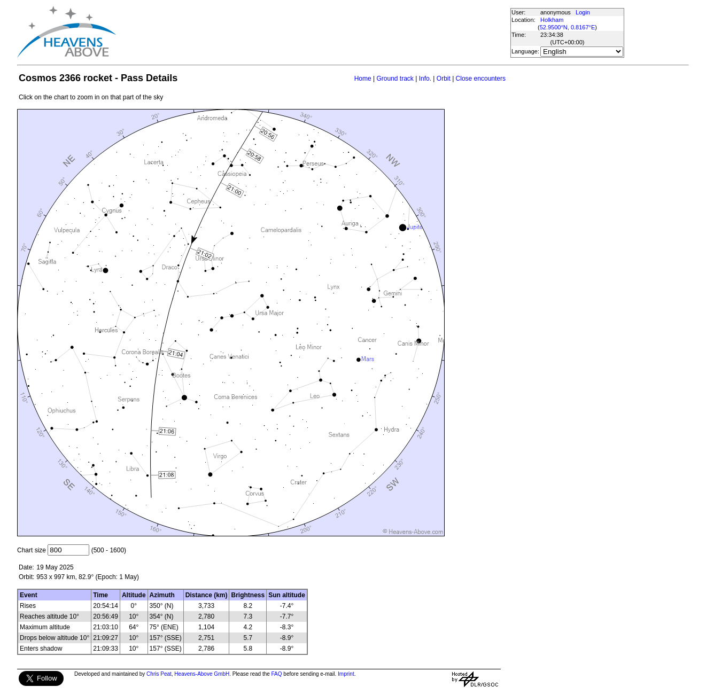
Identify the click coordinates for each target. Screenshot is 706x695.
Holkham (551, 20)
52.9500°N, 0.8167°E (567, 27)
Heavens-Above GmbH (201, 674)
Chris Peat (159, 674)
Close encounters (481, 78)
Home (362, 78)
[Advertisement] (312, 32)
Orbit (444, 78)
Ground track (394, 78)
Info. (425, 78)
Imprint (346, 674)
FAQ (276, 674)
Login (583, 12)
